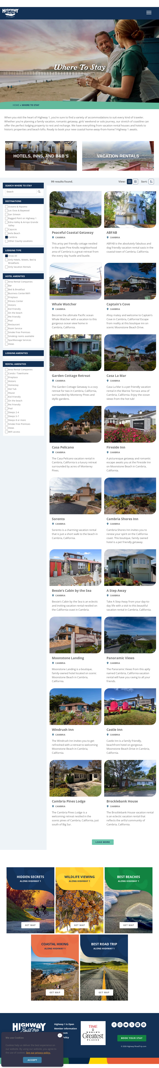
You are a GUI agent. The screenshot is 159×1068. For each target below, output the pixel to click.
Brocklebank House (122, 801)
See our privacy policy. (38, 1052)
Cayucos (12, 229)
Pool (10, 320)
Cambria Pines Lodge (68, 801)
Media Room (61, 1032)
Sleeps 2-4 (13, 412)
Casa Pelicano (63, 447)
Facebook (114, 1024)
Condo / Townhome (18, 373)
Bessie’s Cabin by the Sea (71, 590)
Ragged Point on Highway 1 (22, 218)
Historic (12, 305)
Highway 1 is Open (64, 1024)
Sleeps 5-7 (13, 416)
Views (11, 343)
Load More (103, 842)
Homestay (13, 385)
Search (39, 191)
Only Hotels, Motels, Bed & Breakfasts (22, 261)
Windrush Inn (63, 729)
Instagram (120, 1024)
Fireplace (13, 297)
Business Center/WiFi (19, 293)
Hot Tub (12, 388)
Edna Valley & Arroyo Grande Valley (23, 224)
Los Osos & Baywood (19, 210)
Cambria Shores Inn (122, 519)
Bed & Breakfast (16, 289)
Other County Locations (20, 241)
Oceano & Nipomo (17, 206)
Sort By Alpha (151, 181)
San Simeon (14, 214)
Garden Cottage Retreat (71, 375)
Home (16, 105)
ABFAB (112, 232)
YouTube (126, 1024)
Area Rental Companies (20, 281)
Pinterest (143, 1024)
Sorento (58, 519)
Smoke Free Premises (19, 332)
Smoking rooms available (21, 336)
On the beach (15, 312)
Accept (32, 1060)
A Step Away (116, 590)
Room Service (15, 328)
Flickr (137, 1024)
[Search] (21, 191)
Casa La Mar (116, 375)
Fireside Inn (116, 447)
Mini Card (135, 181)
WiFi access (14, 431)
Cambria (12, 237)
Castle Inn (115, 729)
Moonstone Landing (68, 658)
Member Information (65, 1028)
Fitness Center (15, 301)
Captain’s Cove (118, 304)
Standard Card (129, 181)
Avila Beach (14, 233)
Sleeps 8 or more (17, 420)
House (11, 392)
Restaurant (14, 324)
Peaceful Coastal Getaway (72, 232)
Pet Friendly (14, 316)
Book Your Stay (132, 1038)
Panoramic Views (120, 658)
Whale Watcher (64, 304)
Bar (10, 285)
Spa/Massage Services (19, 340)
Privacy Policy (61, 1037)
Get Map (30, 925)
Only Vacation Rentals (19, 266)
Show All (12, 255)
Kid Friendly (14, 308)
